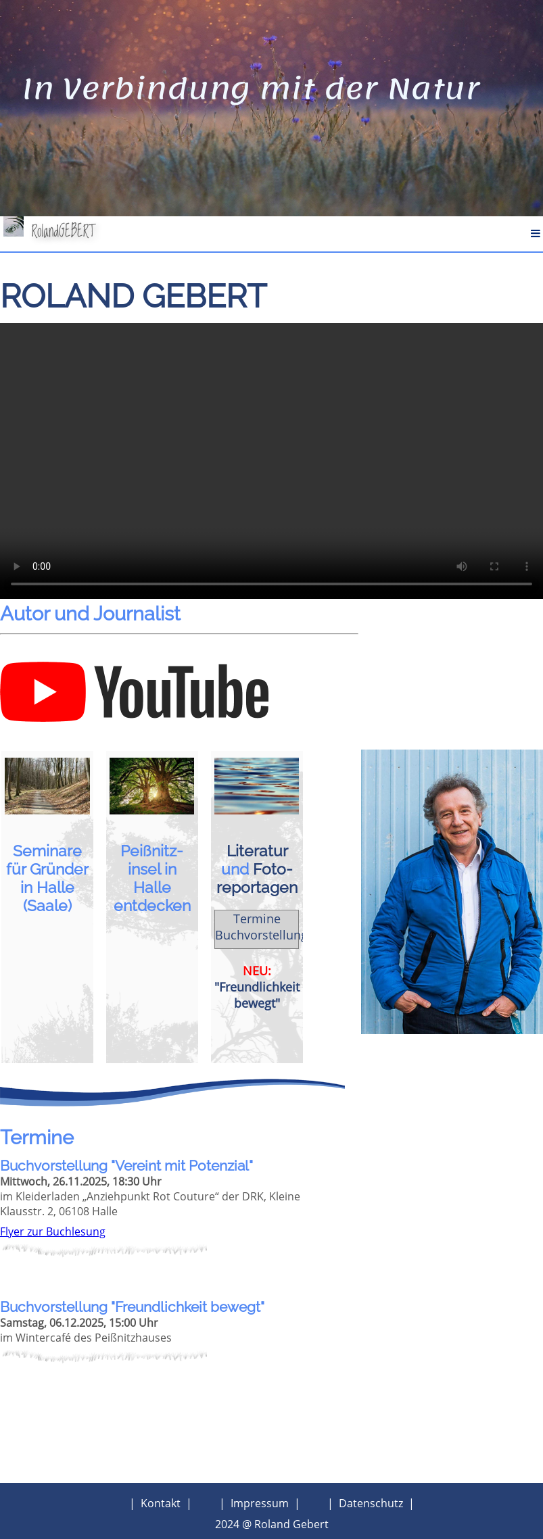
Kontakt (161, 1503)
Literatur (257, 850)
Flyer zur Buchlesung (52, 1231)
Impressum (260, 1503)
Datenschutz (371, 1503)
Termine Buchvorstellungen (268, 926)
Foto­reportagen (257, 878)
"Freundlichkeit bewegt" (257, 995)
